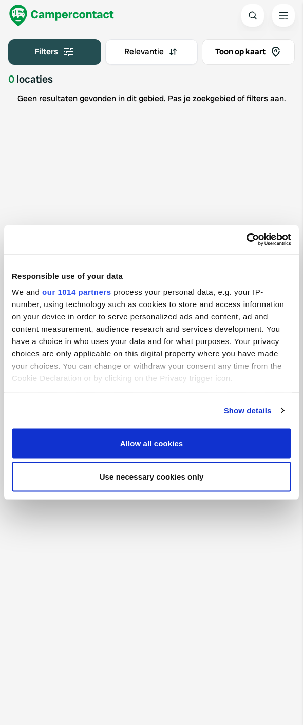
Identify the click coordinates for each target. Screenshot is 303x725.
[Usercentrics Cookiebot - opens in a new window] (246, 239)
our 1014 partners (76, 292)
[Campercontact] (61, 15)
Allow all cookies (151, 442)
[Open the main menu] (283, 15)
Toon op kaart (248, 52)
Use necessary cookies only (152, 476)
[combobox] (151, 52)
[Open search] (252, 15)
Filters (54, 52)
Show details (248, 410)
